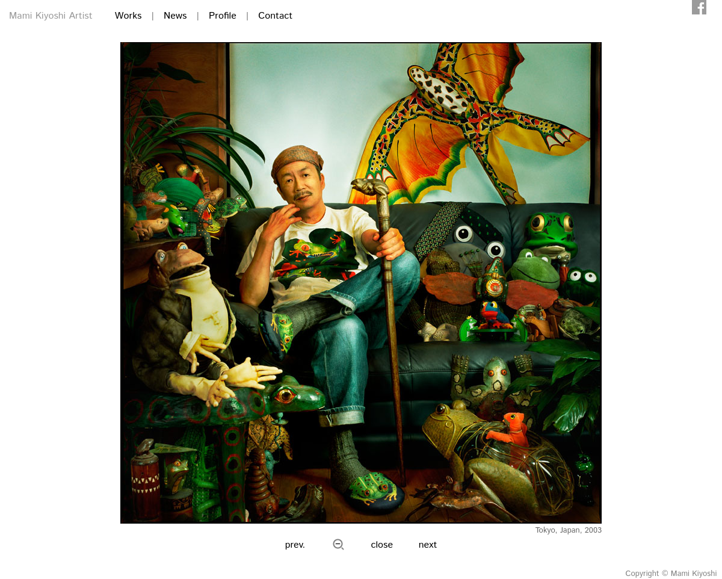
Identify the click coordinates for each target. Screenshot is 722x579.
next (428, 545)
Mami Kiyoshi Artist (51, 16)
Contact (275, 16)
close (382, 545)
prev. (295, 545)
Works (128, 16)
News (175, 16)
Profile (222, 16)
